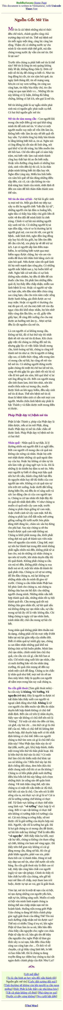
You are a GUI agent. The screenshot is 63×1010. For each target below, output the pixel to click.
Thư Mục (31, 1005)
